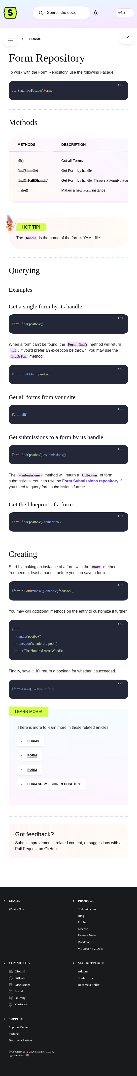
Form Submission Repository (54, 784)
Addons (83, 971)
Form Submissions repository (90, 481)
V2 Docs (97, 948)
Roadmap (84, 942)
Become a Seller (89, 985)
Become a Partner (20, 1040)
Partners (14, 1034)
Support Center (19, 1027)
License (83, 929)
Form (32, 755)
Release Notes (87, 935)
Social (16, 991)
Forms (35, 39)
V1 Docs (84, 948)
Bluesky (17, 998)
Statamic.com (87, 909)
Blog (81, 916)
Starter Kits (85, 978)
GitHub (17, 978)
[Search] (61, 12)
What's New (17, 909)
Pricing (82, 922)
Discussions (17, 985)
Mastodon (18, 1004)
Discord (17, 971)
